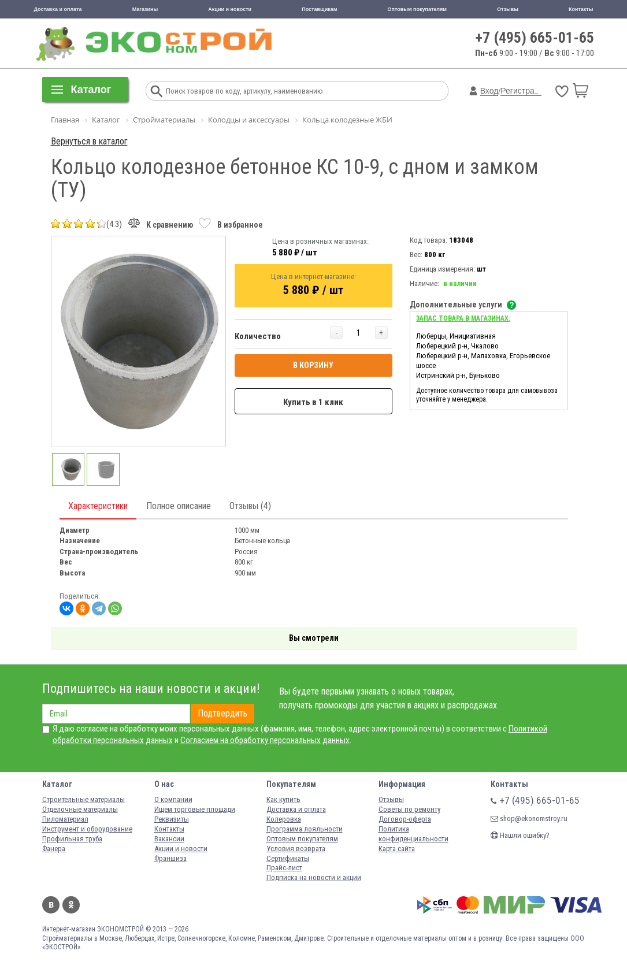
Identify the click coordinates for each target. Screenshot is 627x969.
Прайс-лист (284, 867)
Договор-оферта (405, 819)
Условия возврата (295, 848)
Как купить (283, 799)
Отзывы (507, 9)
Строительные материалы (83, 799)
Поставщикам (319, 9)
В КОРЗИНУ (313, 365)
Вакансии (169, 838)
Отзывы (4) (250, 505)
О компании (173, 799)
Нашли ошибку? (520, 835)
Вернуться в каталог (89, 141)
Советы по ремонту (409, 809)
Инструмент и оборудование (87, 829)
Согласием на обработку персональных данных (265, 740)
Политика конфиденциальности (413, 834)
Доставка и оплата (58, 9)
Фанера (53, 848)
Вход (489, 90)
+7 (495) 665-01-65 (535, 37)
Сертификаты (287, 858)
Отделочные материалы (80, 809)
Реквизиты (171, 819)
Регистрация (524, 90)
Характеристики (98, 505)
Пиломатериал (65, 819)
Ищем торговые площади (194, 809)
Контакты (581, 9)
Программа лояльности (304, 829)
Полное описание (178, 505)
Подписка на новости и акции (313, 877)
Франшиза (170, 858)
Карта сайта (397, 848)
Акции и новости (229, 9)
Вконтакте (51, 905)
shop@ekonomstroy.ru (529, 818)
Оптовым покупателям (417, 9)
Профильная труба (72, 838)
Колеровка (283, 819)
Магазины (145, 9)
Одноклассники (71, 905)
